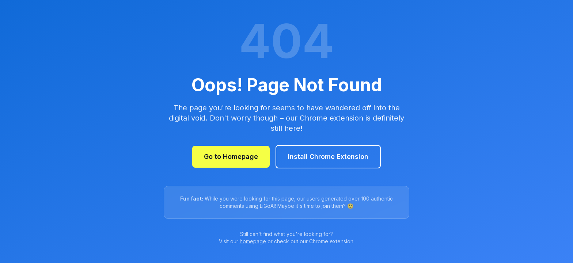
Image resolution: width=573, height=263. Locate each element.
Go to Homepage (231, 156)
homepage (253, 241)
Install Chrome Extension (328, 156)
